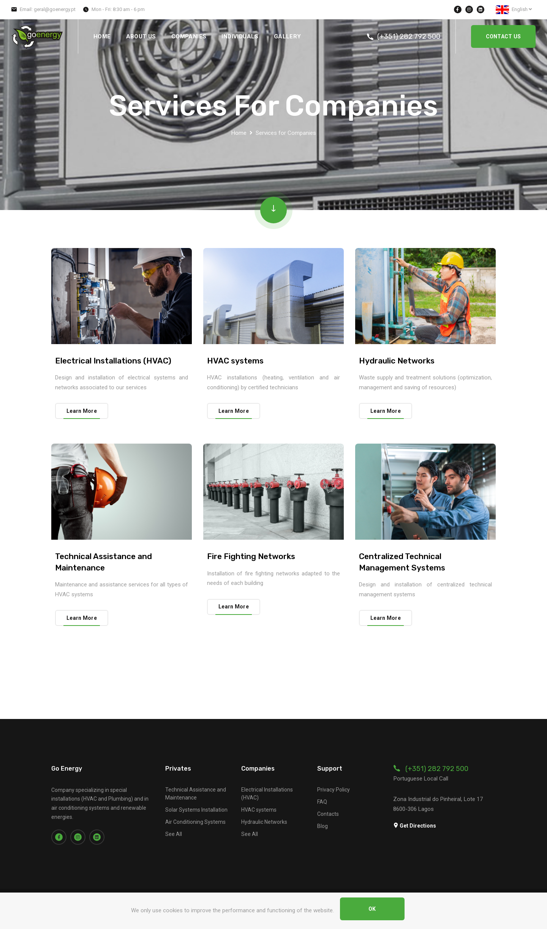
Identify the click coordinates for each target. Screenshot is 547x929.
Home (102, 36)
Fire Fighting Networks (251, 556)
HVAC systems (235, 360)
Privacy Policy (333, 790)
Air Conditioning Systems (195, 822)
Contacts (328, 814)
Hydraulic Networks (397, 360)
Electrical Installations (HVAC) (113, 360)
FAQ (322, 802)
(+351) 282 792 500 (408, 36)
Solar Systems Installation (196, 810)
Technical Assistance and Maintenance (195, 794)
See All (173, 834)
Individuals (239, 36)
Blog (322, 826)
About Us (141, 36)
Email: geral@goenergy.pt (48, 9)
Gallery (287, 36)
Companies (189, 36)
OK (372, 909)
